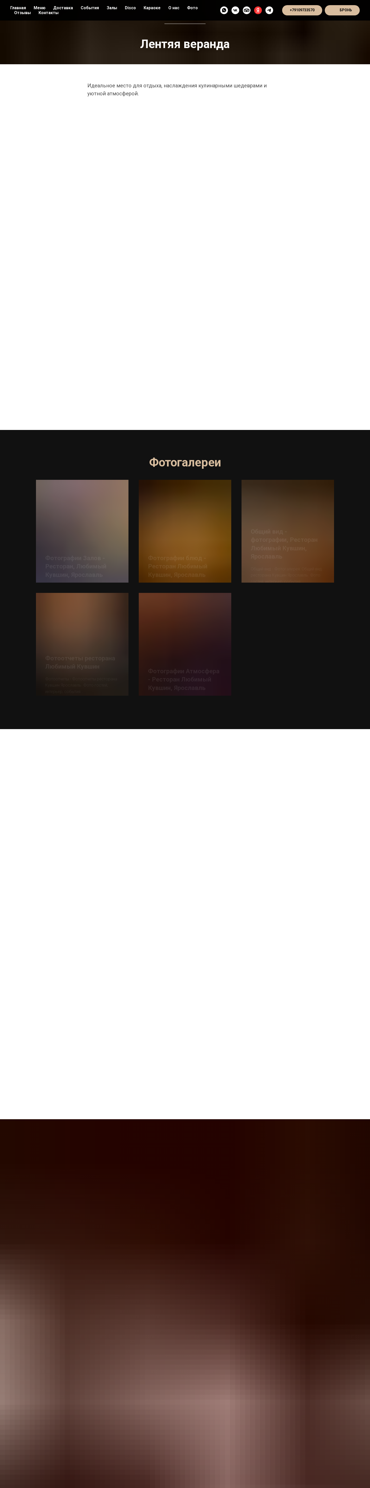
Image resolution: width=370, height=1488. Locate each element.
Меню (39, 7)
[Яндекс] (258, 10)
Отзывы (22, 12)
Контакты (49, 12)
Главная (18, 7)
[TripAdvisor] (247, 10)
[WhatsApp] (224, 10)
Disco (130, 7)
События (90, 7)
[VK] (235, 10)
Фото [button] (192, 7)
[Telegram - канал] (269, 10)
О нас (173, 7)
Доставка (63, 7)
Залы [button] (112, 7)
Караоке (152, 7)
